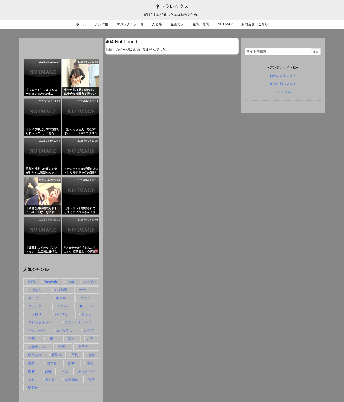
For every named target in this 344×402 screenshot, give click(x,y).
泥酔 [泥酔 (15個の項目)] (31, 363)
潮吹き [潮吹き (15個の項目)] (52, 363)
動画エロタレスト (282, 75)
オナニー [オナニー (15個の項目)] (85, 290)
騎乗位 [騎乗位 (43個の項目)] (33, 387)
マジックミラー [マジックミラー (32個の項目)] (40, 322)
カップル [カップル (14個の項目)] (35, 298)
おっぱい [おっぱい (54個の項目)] (89, 282)
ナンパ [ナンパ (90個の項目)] (62, 306)
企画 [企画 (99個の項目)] (61, 347)
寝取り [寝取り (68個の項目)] (57, 355)
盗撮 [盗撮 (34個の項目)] (48, 371)
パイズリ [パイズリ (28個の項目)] (61, 314)
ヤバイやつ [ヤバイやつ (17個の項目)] (64, 330)
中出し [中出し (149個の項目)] (52, 339)
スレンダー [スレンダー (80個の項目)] (36, 306)
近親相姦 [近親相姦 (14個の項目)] (71, 379)
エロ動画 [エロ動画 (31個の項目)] (60, 290)
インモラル (282, 92)
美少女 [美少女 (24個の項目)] (50, 379)
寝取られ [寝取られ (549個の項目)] (35, 355)
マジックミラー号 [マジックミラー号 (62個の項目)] (78, 322)
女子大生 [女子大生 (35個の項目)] (84, 347)
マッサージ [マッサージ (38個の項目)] (36, 330)
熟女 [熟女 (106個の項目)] (71, 363)
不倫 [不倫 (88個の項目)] (31, 339)
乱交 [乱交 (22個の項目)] (71, 339)
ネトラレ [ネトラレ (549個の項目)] (85, 306)
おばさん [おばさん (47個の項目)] (35, 290)
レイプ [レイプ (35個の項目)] (89, 330)
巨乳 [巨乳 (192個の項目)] (74, 355)
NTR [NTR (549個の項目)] (31, 282)
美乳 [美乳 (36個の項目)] (31, 379)
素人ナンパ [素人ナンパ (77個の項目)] (86, 371)
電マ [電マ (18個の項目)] (91, 379)
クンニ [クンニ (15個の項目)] (85, 298)
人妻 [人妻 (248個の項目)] (89, 339)
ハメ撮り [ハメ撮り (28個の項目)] (35, 314)
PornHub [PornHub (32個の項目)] (50, 282)
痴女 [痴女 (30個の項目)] (31, 371)
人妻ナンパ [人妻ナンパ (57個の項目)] (36, 347)
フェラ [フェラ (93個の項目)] (86, 314)
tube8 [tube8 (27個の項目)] (70, 282)
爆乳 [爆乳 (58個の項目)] (89, 363)
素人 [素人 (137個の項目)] (64, 371)
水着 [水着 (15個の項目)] (91, 355)
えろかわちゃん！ (282, 84)
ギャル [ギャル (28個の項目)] (61, 298)
